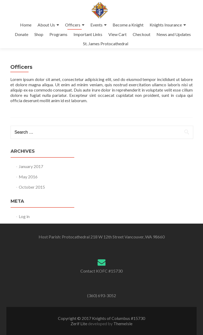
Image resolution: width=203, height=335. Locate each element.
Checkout (141, 34)
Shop (38, 34)
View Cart (117, 34)
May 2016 (28, 176)
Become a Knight (128, 24)
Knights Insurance (166, 24)
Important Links (87, 34)
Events (96, 24)
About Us (46, 24)
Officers (72, 24)
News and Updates (173, 34)
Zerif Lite (79, 323)
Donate (21, 34)
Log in (24, 216)
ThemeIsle (122, 323)
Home (25, 24)
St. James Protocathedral (105, 43)
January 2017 (31, 166)
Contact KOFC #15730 (101, 270)
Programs (58, 34)
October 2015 (32, 186)
